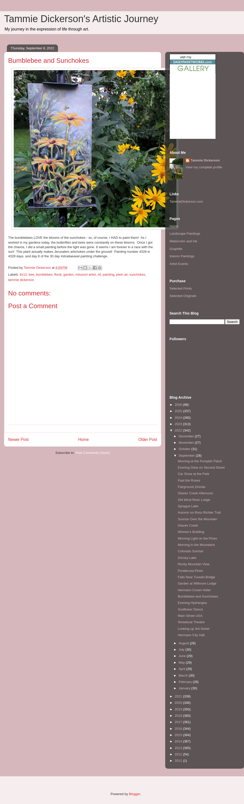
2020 (179, 703)
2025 (179, 411)
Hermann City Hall (191, 635)
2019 (179, 709)
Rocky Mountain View (193, 564)
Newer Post (18, 439)
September (187, 455)
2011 (179, 761)
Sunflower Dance (190, 609)
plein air (122, 274)
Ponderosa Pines (190, 571)
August (184, 643)
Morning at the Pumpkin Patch (200, 461)
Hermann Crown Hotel (194, 590)
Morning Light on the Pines (197, 538)
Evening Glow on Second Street (201, 467)
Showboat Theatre (191, 622)
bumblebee (44, 274)
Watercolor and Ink (183, 241)
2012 (179, 754)
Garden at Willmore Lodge (197, 583)
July (182, 649)
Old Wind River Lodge (194, 500)
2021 (179, 696)
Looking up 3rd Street (193, 629)
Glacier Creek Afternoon (195, 493)
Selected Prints (181, 288)
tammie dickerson (21, 280)
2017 (179, 722)
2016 (179, 729)
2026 (179, 405)
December (187, 436)
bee (31, 274)
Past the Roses (189, 480)
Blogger (134, 794)
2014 (179, 741)
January (185, 688)
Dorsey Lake (187, 558)
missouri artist (85, 274)
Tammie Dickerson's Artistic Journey (81, 18)
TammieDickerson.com (186, 201)
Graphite (176, 249)
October (185, 449)
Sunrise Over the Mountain (197, 519)
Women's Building (191, 532)
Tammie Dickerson (205, 160)
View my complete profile (204, 167)
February (186, 682)
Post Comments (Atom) (92, 453)
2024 (179, 418)
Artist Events (179, 264)
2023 (179, 424)
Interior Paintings (182, 256)
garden (68, 274)
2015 (179, 735)
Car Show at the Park (193, 474)
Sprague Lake (188, 506)
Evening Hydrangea (192, 603)
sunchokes (137, 274)
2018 (179, 716)
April (182, 669)
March (184, 675)
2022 (179, 430)
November (187, 442)
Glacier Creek (188, 525)
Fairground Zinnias (191, 487)
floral (57, 274)
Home (83, 439)
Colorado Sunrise (190, 551)
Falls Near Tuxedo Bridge (196, 577)
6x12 (23, 274)
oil (99, 274)
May (182, 662)
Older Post (147, 439)
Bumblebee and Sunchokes (198, 596)
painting (108, 274)
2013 (179, 748)
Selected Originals (183, 296)
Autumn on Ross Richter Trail (199, 512)
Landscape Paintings (185, 233)
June (183, 656)
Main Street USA (190, 616)
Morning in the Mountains (196, 545)
